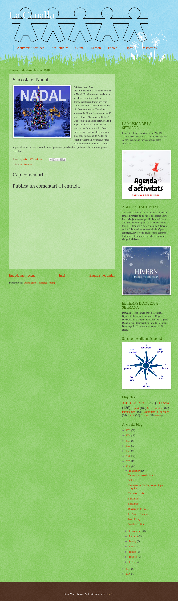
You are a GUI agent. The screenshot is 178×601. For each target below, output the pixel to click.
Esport (129, 48)
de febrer (133, 557)
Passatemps (128, 411)
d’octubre (133, 536)
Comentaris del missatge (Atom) (39, 282)
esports (158, 415)
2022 (128, 446)
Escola (112, 48)
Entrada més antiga (102, 275)
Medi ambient (155, 408)
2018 (128, 466)
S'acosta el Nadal (136, 493)
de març (133, 551)
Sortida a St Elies (136, 524)
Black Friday (134, 519)
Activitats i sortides (30, 48)
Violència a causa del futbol (141, 475)
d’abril (132, 546)
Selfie (131, 480)
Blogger (109, 594)
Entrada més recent (22, 275)
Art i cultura (59, 48)
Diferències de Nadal (138, 509)
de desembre (135, 471)
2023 (128, 440)
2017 (128, 568)
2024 (128, 435)
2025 (128, 430)
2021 (128, 451)
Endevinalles (134, 498)
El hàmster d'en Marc (138, 514)
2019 (128, 461)
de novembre (135, 531)
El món (96, 48)
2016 (128, 573)
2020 (128, 456)
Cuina (79, 48)
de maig (133, 541)
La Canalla (32, 15)
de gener (133, 562)
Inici (62, 275)
